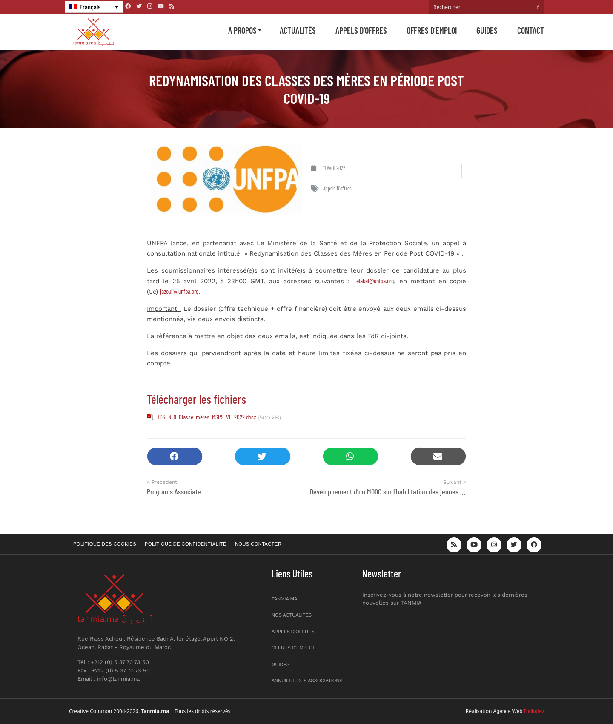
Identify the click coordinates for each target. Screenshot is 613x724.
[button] (175, 456)
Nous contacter (258, 543)
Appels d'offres (337, 188)
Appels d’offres (361, 30)
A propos (242, 30)
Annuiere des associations (307, 680)
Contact (530, 30)
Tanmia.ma (284, 598)
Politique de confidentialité (185, 543)
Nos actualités (292, 615)
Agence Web (508, 711)
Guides (487, 30)
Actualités (298, 30)
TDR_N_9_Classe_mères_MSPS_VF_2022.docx (206, 417)
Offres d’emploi (432, 30)
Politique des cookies (104, 543)
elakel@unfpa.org (375, 280)
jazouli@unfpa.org (179, 291)
